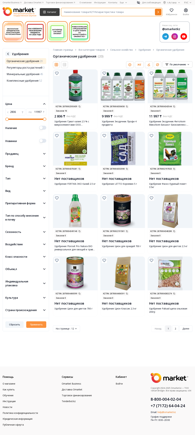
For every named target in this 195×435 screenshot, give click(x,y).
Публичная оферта (13, 424)
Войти (119, 383)
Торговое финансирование (77, 395)
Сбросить (14, 324)
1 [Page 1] (168, 328)
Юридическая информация (17, 418)
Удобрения (144, 49)
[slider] (7, 119)
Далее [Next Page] (185, 328)
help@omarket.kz (167, 412)
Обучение (8, 395)
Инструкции (100, 2)
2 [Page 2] (175, 328)
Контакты (112, 2)
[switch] (42, 128)
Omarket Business (71, 383)
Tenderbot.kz (69, 401)
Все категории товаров (92, 49)
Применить (36, 324)
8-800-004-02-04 (166, 399)
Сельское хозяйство (121, 49)
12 (66, 328)
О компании (85, 2)
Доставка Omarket (72, 389)
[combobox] (177, 64)
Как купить (9, 389)
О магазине (9, 383)
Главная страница (63, 49)
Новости (7, 407)
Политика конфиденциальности (20, 412)
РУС (188, 2)
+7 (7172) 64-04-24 (168, 405)
